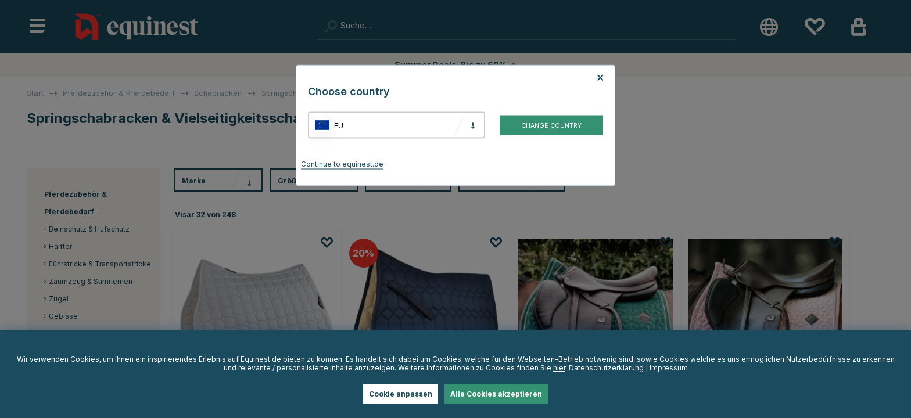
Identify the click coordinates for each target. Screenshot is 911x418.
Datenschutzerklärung (606, 367)
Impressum (669, 367)
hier (559, 367)
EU (338, 125)
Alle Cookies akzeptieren (496, 394)
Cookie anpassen (400, 394)
